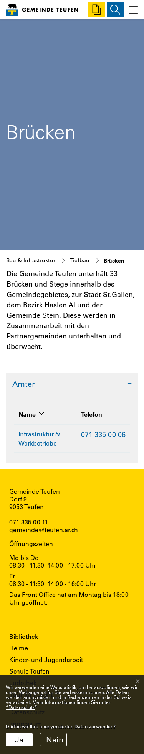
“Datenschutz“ (20, 707)
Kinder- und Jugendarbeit (46, 659)
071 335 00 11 (28, 522)
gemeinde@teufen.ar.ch (43, 530)
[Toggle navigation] (132, 9)
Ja (19, 739)
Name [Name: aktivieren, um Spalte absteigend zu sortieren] (27, 414)
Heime (18, 648)
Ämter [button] (23, 384)
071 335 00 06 (103, 434)
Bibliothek (23, 636)
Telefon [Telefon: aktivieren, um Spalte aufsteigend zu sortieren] (91, 414)
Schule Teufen (29, 671)
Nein (54, 739)
